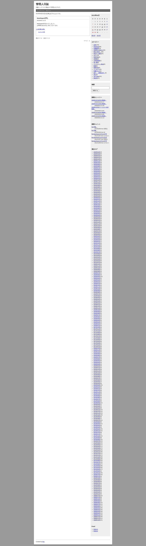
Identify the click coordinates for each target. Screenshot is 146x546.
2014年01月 (97, 409)
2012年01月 (97, 451)
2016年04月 (97, 362)
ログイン (48, 10)
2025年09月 (97, 164)
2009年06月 (97, 506)
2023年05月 (97, 213)
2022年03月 (97, 238)
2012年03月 (97, 448)
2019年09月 (97, 290)
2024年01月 (97, 199)
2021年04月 (97, 257)
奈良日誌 (96, 57)
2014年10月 (97, 394)
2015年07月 (97, 378)
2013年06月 (97, 422)
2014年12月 (97, 390)
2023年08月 (97, 208)
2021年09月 (97, 248)
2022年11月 (97, 224)
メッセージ (97, 69)
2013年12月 (97, 411)
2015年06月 (97, 380)
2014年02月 (97, 408)
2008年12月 (97, 516)
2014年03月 (97, 406)
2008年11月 (97, 518)
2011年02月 (97, 471)
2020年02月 (97, 281)
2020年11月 (97, 266)
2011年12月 (97, 453)
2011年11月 (97, 455)
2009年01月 (97, 515)
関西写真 (96, 67)
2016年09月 (97, 353)
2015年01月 (97, 388)
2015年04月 (97, 383)
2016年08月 (97, 355)
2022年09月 (97, 227)
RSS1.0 (96, 529)
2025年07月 (97, 168)
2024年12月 (97, 180)
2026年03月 (97, 154)
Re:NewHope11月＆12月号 (99, 134)
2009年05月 (97, 508)
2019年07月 (97, 294)
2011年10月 (97, 457)
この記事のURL (40, 29)
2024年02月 (97, 197)
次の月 (99, 35)
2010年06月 (97, 485)
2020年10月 (97, 267)
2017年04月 (97, 341)
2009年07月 (97, 504)
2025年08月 (97, 166)
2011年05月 (97, 465)
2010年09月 (97, 479)
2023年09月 (97, 206)
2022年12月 (97, 222)
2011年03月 (97, 469)
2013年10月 (97, 415)
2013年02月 (97, 429)
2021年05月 (97, 255)
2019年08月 (97, 292)
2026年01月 (97, 157)
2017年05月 (97, 339)
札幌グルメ (97, 71)
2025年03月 (97, 175)
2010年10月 (97, 478)
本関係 (95, 59)
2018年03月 (97, 322)
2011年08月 (97, 460)
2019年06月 (97, 295)
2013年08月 (97, 418)
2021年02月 (97, 260)
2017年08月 (97, 334)
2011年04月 (97, 467)
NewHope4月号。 (43, 18)
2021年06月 (97, 253)
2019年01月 (97, 304)
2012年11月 (97, 434)
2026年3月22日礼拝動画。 (99, 116)
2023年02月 (97, 218)
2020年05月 (97, 276)
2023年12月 (97, 201)
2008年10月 (97, 520)
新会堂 (95, 78)
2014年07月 (97, 399)
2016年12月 (97, 348)
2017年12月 (97, 327)
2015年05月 (97, 381)
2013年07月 (97, 420)
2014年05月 (97, 402)
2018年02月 (97, 324)
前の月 (93, 35)
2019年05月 (97, 297)
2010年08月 (97, 481)
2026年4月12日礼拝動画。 (99, 104)
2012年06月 (97, 443)
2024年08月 (97, 187)
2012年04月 (97, 446)
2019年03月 (97, 301)
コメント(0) (41, 32)
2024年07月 (97, 189)
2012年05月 (97, 444)
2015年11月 (97, 371)
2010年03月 (97, 490)
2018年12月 (97, 306)
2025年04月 (97, 173)
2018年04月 (97, 320)
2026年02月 (97, 155)
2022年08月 (97, 229)
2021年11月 (97, 245)
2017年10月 (97, 330)
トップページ (40, 10)
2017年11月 (97, 329)
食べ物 (95, 62)
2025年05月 (97, 171)
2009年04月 (97, 509)
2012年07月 (97, 441)
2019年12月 (97, 285)
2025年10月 (97, 162)
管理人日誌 (42, 4)
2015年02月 (97, 387)
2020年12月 (97, 264)
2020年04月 (97, 278)
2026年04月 (97, 152)
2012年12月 (97, 432)
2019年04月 (97, 299)
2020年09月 (97, 269)
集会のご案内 (97, 53)
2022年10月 (97, 225)
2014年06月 (97, 401)
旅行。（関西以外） (99, 73)
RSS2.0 (96, 531)
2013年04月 (97, 425)
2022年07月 (97, 231)
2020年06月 (97, 274)
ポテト (95, 55)
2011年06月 (97, 464)
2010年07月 (97, 483)
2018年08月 (97, 313)
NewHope (96, 46)
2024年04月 (97, 194)
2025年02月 (97, 176)
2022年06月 (97, 232)
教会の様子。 (97, 52)
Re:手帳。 (94, 127)
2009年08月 (97, 502)
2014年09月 (97, 395)
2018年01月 (97, 325)
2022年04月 (97, 236)
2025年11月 (97, 160)
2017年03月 (97, 343)
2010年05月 (97, 486)
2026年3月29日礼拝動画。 (99, 112)
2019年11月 (97, 287)
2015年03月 (97, 385)
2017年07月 (97, 336)
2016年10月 (97, 352)
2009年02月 (97, 513)
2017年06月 (97, 338)
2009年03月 (97, 511)
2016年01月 (97, 367)
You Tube (96, 76)
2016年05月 (97, 360)
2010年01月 (97, 494)
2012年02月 (97, 450)
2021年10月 (97, 246)
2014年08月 (97, 397)
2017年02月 (97, 345)
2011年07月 (97, 462)
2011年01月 (97, 472)
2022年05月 (97, 234)
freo (43, 541)
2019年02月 (97, 302)
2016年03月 (97, 364)
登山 (95, 74)
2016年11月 (97, 350)
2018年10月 (97, 309)
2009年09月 (97, 500)
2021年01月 (97, 262)
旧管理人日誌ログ (99, 50)
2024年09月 (97, 185)
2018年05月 (97, 318)
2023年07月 (97, 210)
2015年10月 (97, 373)
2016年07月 (97, 357)
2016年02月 (97, 366)
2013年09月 (97, 416)
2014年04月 (97, 404)
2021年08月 (97, 250)
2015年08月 (97, 376)
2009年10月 (97, 499)
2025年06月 (97, 169)
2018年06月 (97, 316)
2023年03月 (97, 217)
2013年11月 (97, 413)
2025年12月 (97, 159)
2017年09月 (97, 332)
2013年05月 (97, 423)
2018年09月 (97, 311)
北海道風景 (97, 60)
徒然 (95, 45)
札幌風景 (96, 48)
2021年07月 (97, 252)
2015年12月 (97, 369)
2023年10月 (97, 204)
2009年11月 (97, 497)
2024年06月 (97, 190)
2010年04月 (97, 488)
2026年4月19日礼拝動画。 (99, 100)
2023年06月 (97, 211)
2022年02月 (97, 239)
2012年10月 (97, 436)
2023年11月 (97, 203)
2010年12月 (97, 474)
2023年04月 (97, 215)
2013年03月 (97, 427)
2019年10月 (97, 288)
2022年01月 (97, 241)
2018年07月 (97, 315)
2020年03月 (97, 280)
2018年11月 (97, 308)
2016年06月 (97, 359)
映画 (95, 66)
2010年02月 (97, 492)
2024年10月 (97, 183)
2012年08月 (97, 439)
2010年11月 (97, 476)
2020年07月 (97, 273)
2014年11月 (97, 392)
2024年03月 (97, 196)
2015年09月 (97, 374)
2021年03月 (97, 259)
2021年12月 (97, 243)
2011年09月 (97, 458)
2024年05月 (97, 192)
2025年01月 (97, 178)
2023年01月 (97, 220)
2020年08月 (97, 271)
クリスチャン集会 (99, 64)
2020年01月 (97, 283)
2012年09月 (97, 437)
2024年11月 (97, 182)
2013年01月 (97, 430)
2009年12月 (97, 495)
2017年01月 (97, 346)
